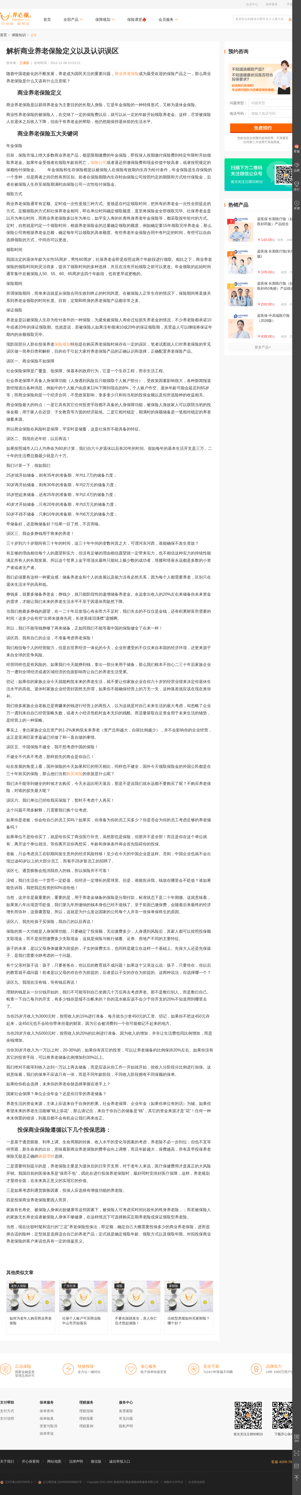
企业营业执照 (196, 1481)
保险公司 (99, 162)
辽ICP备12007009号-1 (16, 1481)
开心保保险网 (15, 19)
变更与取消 (48, 1426)
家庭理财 (46, 1156)
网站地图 (54, 1461)
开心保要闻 (30, 1461)
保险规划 (62, 344)
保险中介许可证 (173, 1481)
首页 (47, 19)
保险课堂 (136, 19)
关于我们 (7, 1461)
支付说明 (7, 1418)
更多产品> (263, 347)
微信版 (96, 1461)
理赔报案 (86, 1418)
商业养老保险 (127, 74)
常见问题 (126, 1418)
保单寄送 (47, 1433)
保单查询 (47, 1411)
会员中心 (252, 4)
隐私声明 (126, 1426)
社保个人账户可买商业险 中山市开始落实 (83, 1307)
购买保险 (74, 774)
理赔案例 (86, 1426)
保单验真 (47, 1418)
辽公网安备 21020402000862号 (60, 1481)
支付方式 (7, 1411)
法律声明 (76, 1461)
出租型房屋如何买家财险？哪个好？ (189, 1307)
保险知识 (19, 35)
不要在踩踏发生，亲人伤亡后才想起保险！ (136, 1307)
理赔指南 (86, 1411)
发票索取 (126, 1411)
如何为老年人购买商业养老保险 (31, 1307)
